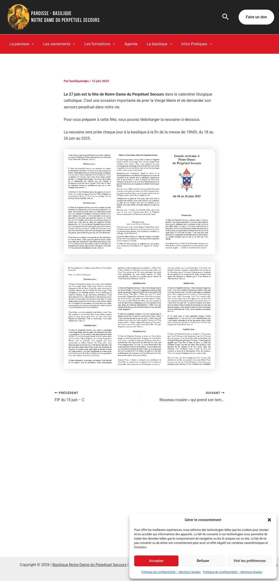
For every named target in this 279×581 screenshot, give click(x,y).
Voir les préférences (250, 561)
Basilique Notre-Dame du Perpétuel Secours (89, 564)
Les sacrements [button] (57, 44)
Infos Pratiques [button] (187, 44)
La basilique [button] (152, 44)
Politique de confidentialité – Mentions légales (171, 572)
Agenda (125, 44)
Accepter (156, 561)
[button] (269, 519)
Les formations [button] (96, 44)
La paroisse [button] (21, 44)
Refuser (203, 561)
